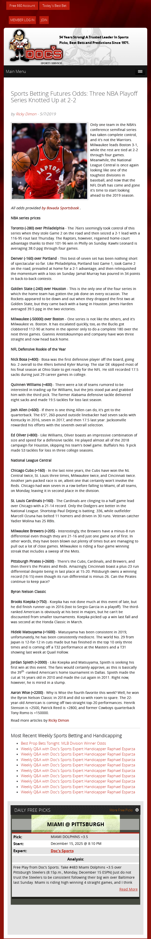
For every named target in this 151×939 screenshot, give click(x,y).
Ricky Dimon (26, 114)
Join (44, 20)
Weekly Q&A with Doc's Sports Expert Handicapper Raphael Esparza (78, 748)
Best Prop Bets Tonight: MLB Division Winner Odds (63, 743)
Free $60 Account (23, 5)
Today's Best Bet (58, 5)
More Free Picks (124, 810)
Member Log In (22, 20)
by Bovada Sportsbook (60, 208)
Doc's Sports (62, 851)
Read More (128, 890)
